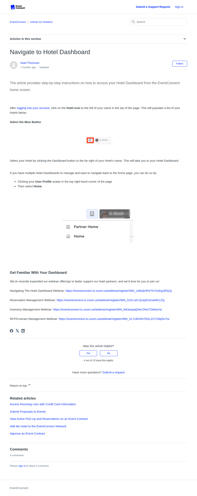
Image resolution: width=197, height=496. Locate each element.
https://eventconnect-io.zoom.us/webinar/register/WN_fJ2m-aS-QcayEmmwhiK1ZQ (111, 300)
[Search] (158, 22)
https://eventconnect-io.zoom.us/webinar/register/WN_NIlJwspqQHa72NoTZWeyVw (107, 309)
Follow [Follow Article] (179, 63)
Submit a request (114, 372)
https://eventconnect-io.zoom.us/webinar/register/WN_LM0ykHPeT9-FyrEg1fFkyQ (119, 290)
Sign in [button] (179, 6)
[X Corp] (17, 331)
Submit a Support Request (153, 6)
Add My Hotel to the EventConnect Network (38, 426)
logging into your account (33, 108)
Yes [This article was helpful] (88, 353)
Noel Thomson (30, 62)
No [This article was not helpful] (108, 353)
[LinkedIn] (23, 331)
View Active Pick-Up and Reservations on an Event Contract (49, 418)
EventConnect (18, 22)
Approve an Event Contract (27, 433)
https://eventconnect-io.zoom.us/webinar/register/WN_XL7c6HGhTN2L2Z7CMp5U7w (113, 318)
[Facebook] (11, 331)
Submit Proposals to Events (28, 411)
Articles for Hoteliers (41, 22)
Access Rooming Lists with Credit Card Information (43, 404)
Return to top (20, 385)
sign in (22, 465)
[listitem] (98, 184)
